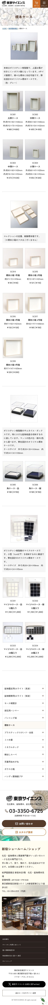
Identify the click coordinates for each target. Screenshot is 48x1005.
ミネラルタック (11, 747)
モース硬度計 (10, 703)
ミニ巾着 (8, 739)
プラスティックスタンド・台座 (18, 732)
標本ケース (9, 725)
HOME (4, 28)
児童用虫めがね (11, 761)
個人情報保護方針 (8, 950)
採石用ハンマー (11, 710)
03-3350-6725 (26, 811)
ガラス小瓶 (9, 769)
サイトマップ (7, 961)
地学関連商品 (13, 28)
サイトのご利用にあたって (11, 945)
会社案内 (5, 939)
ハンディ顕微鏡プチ (13, 776)
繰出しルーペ (10, 754)
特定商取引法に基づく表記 (11, 955)
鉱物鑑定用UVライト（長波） (18, 688)
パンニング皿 (10, 717)
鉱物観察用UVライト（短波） (18, 695)
